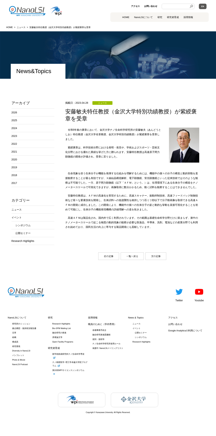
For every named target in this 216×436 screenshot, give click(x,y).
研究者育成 (173, 17)
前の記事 (108, 256)
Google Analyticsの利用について (185, 330)
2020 (14, 159)
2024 (14, 128)
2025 (14, 120)
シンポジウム (23, 225)
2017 (14, 183)
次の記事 (156, 256)
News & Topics (136, 317)
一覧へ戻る (132, 256)
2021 (14, 151)
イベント (16, 217)
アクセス (135, 6)
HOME (125, 17)
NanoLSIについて (17, 317)
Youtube (199, 294)
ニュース (16, 209)
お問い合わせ (150, 6)
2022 (14, 143)
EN (202, 6)
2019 (14, 167)
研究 (159, 17)
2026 (14, 112)
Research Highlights (22, 241)
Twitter (179, 294)
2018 (14, 175)
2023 (14, 136)
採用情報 (188, 17)
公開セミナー (23, 233)
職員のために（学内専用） (102, 324)
